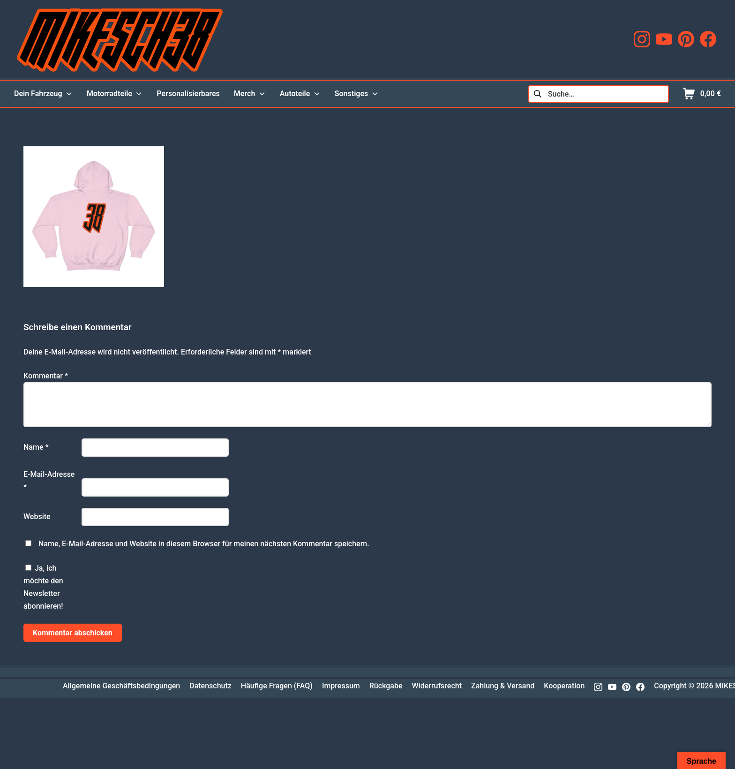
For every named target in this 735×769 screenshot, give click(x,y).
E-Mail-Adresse (49, 480)
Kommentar (45, 375)
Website (37, 516)
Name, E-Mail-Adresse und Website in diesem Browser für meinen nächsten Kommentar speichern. (203, 543)
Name (36, 447)
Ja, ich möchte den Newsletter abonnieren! (43, 587)
